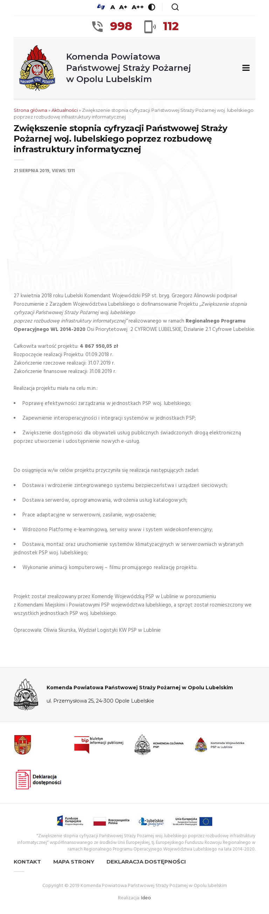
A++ (138, 7)
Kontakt (27, 861)
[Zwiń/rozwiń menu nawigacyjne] (245, 68)
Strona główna (30, 110)
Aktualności (64, 110)
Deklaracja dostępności (146, 861)
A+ (123, 7)
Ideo (146, 898)
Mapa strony (73, 861)
